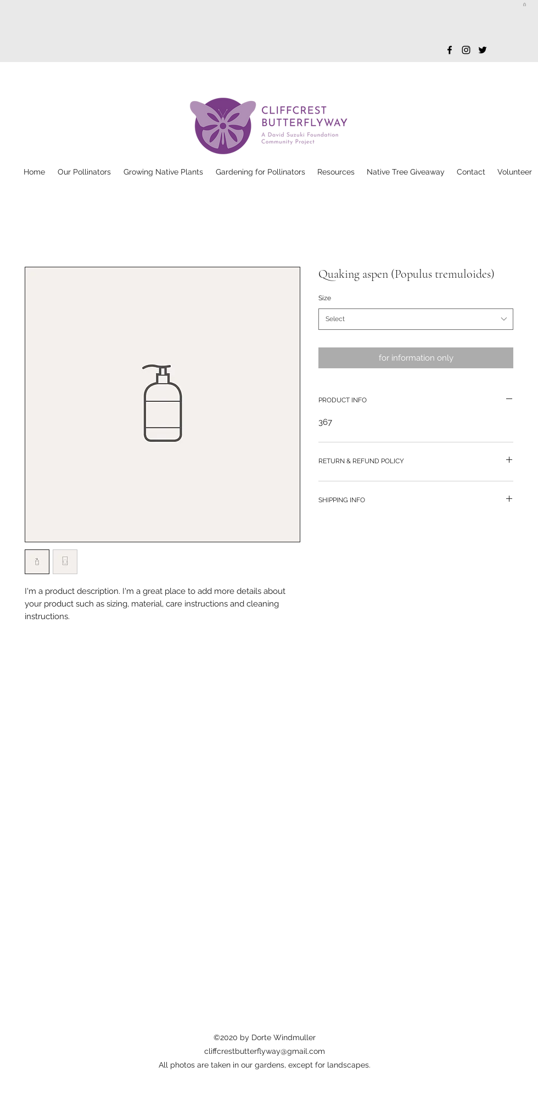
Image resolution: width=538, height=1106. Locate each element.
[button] (524, 4)
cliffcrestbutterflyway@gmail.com (264, 1051)
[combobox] (415, 319)
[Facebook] (449, 49)
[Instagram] (466, 49)
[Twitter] (482, 49)
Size (324, 298)
